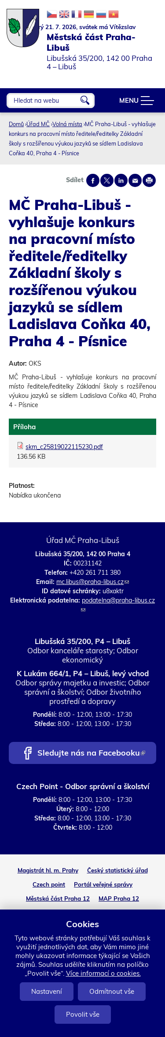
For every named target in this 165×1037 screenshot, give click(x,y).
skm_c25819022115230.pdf (64, 447)
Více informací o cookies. (103, 973)
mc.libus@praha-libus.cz (92, 582)
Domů (16, 123)
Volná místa (67, 123)
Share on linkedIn (121, 180)
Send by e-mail (135, 180)
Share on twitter (107, 180)
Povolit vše (82, 1014)
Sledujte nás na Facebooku (91, 754)
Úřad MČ (38, 123)
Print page (149, 180)
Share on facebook (92, 180)
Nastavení (46, 991)
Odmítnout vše (111, 991)
